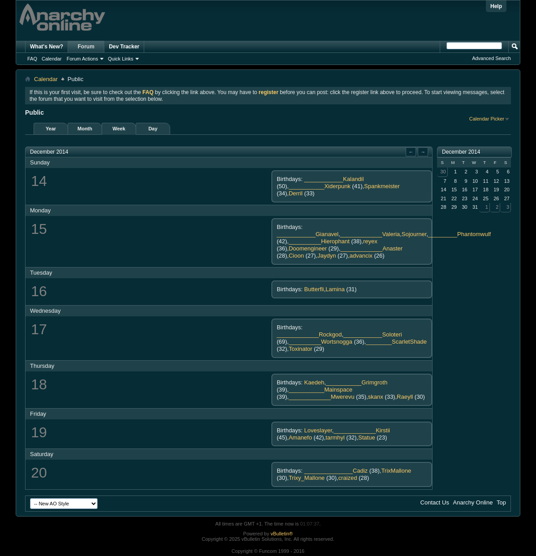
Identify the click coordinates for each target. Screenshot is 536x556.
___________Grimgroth (356, 382)
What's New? (46, 46)
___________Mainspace (320, 389)
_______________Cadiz (336, 470)
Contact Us (434, 502)
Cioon (296, 255)
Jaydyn (326, 255)
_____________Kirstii (362, 430)
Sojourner (414, 234)
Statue (366, 437)
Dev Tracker (124, 46)
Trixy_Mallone (307, 477)
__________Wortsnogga (320, 341)
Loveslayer (318, 430)
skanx (375, 396)
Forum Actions (82, 58)
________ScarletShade (396, 341)
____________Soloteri (372, 334)
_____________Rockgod (309, 334)
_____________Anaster (371, 248)
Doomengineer (308, 248)
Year (51, 128)
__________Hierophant (319, 241)
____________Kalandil (334, 179)
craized (347, 477)
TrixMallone (396, 470)
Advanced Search (491, 58)
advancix (361, 255)
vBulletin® (281, 533)
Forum (86, 46)
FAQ (32, 58)
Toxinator (301, 348)
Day (152, 128)
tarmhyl (335, 437)
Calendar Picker (486, 118)
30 (443, 171)
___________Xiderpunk (320, 186)
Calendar (52, 58)
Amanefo (300, 437)
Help (496, 6)
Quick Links (120, 58)
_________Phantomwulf (459, 234)
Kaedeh (314, 382)
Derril (296, 193)
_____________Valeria (370, 234)
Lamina (335, 289)
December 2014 (461, 152)
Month (84, 128)
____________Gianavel (308, 234)
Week (118, 128)
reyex (370, 241)
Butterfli (314, 289)
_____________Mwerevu (322, 396)
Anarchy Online (473, 502)
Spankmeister (381, 186)
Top (501, 502)
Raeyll (405, 396)
